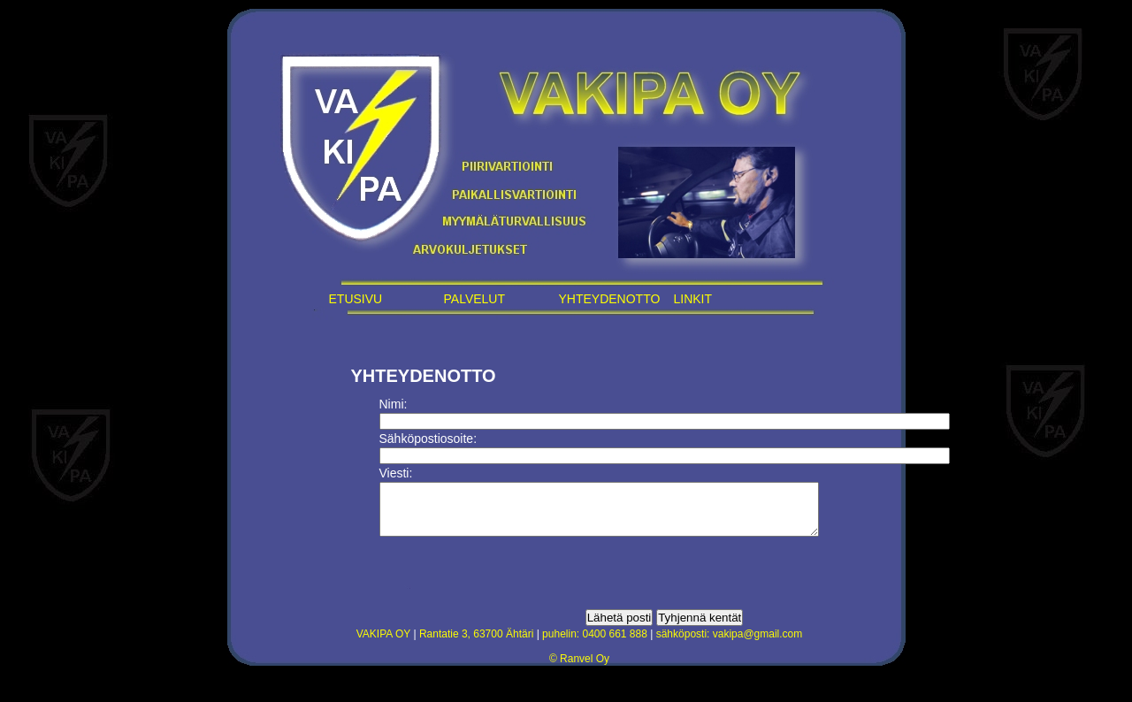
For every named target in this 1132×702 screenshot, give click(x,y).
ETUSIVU (356, 299)
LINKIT (693, 299)
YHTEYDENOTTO (610, 299)
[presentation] (513, 583)
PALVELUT (475, 299)
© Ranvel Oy (579, 669)
